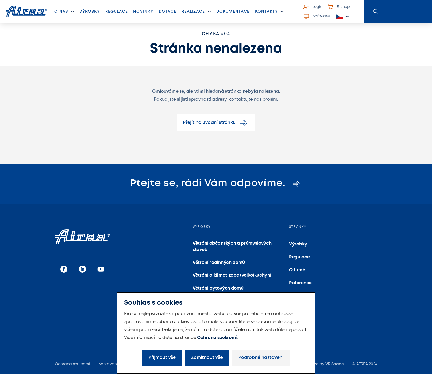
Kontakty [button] (266, 11)
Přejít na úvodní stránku (216, 122)
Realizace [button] (193, 11)
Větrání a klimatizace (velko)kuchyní (232, 275)
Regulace (116, 11)
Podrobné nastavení (261, 358)
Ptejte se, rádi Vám (216, 183)
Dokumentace (233, 11)
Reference (300, 283)
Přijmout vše (162, 358)
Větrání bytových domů (218, 288)
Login (313, 6)
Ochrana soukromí (217, 338)
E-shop (339, 6)
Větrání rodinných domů (219, 263)
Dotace (167, 11)
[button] (342, 16)
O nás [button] (61, 11)
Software (317, 16)
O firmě (297, 270)
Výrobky (89, 11)
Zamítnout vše (207, 358)
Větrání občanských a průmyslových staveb (232, 246)
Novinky (143, 11)
